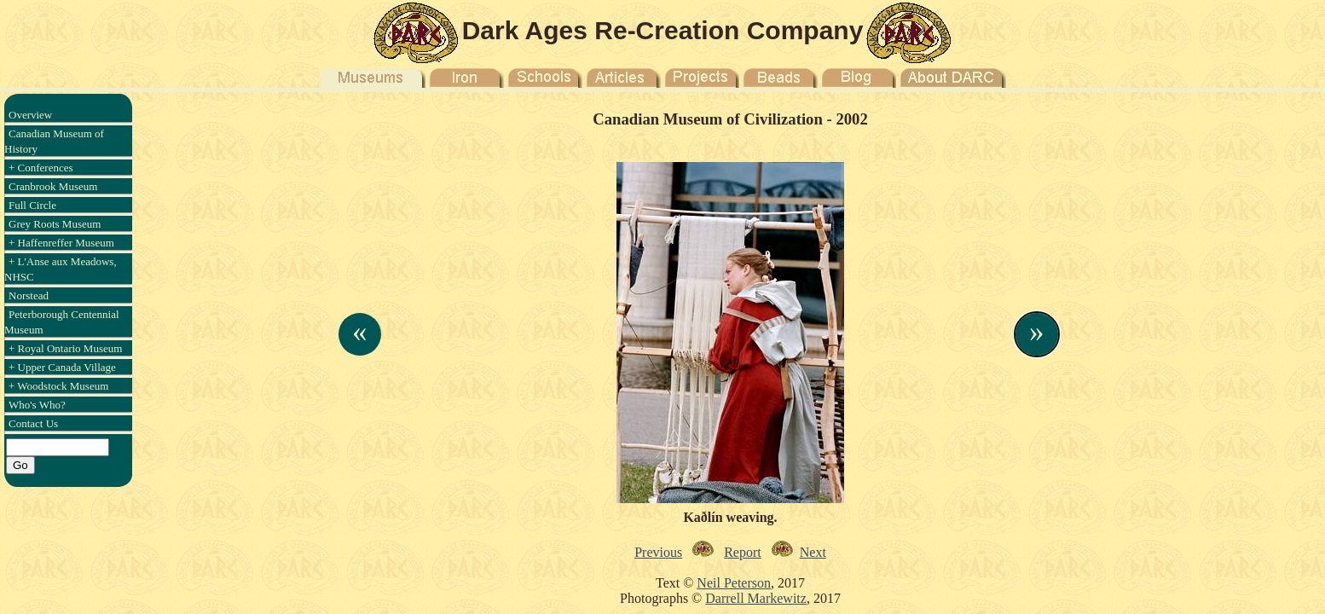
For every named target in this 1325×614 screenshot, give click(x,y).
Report (742, 552)
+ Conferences (41, 167)
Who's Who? (37, 404)
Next (813, 552)
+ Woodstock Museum (58, 385)
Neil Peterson (734, 583)
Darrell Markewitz (756, 598)
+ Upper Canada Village (62, 367)
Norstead (29, 295)
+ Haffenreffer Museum (61, 242)
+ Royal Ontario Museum (65, 348)
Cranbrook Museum (53, 186)
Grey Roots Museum (55, 223)
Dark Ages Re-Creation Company (663, 30)
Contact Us (33, 423)
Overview (30, 114)
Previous (658, 552)
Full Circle (32, 205)
